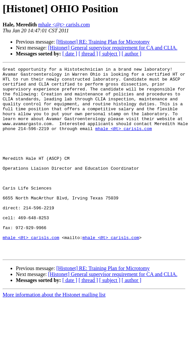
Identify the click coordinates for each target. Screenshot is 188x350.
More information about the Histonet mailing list (54, 332)
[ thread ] (88, 53)
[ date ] (69, 53)
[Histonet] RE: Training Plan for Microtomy (103, 42)
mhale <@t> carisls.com (64, 24)
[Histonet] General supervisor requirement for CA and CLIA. (112, 48)
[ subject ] (109, 53)
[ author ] (131, 53)
